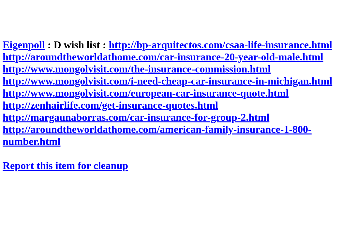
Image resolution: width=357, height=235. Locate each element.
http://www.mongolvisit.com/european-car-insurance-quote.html (146, 93)
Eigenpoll (24, 45)
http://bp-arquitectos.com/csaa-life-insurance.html (220, 45)
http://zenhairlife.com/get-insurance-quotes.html (110, 105)
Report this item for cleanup (65, 165)
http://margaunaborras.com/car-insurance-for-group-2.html (136, 117)
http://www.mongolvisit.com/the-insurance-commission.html (137, 69)
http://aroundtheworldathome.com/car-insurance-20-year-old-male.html (163, 57)
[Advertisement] (121, 17)
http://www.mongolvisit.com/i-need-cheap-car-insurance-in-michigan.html (167, 81)
